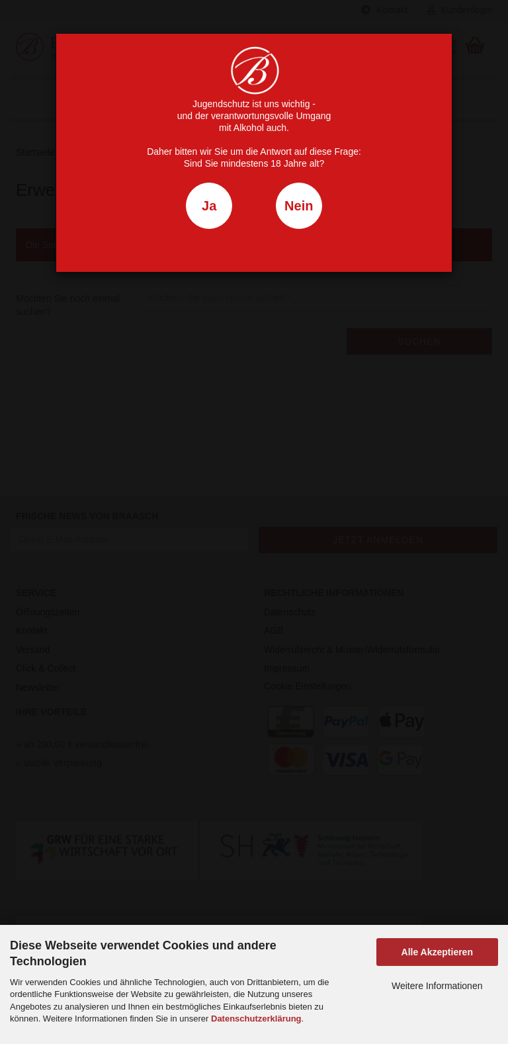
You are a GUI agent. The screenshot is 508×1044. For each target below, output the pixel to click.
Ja (209, 205)
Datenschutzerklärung (256, 1018)
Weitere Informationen (437, 985)
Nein (298, 205)
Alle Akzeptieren (437, 952)
